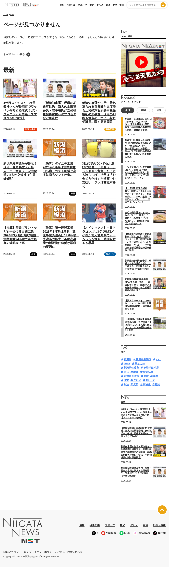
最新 (62, 5)
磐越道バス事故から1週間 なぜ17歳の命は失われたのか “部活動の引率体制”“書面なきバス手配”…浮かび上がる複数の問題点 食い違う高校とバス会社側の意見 (139, 148)
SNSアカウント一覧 (14, 551)
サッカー (140, 363)
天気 (135, 384)
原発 (126, 371)
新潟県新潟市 (143, 359)
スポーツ (82, 5)
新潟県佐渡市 (131, 367)
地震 (135, 371)
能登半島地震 (151, 367)
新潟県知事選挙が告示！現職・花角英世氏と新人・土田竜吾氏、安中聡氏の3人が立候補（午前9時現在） (20, 171)
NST (158, 359)
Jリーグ (150, 380)
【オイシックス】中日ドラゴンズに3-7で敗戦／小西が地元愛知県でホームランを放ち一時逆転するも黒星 (99, 235)
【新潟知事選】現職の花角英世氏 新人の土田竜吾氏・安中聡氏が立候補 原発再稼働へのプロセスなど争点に (61, 110)
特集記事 (71, 5)
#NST (127, 363)
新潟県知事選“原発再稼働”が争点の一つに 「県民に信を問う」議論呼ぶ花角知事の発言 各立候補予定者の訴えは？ (138, 285)
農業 (155, 376)
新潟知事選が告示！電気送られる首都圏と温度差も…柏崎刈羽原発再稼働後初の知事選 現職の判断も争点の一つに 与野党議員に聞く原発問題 (136, 452)
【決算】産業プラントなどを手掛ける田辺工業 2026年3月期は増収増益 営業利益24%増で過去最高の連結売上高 (21, 235)
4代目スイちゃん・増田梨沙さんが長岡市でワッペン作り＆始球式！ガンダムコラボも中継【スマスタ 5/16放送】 (20, 110)
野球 (146, 376)
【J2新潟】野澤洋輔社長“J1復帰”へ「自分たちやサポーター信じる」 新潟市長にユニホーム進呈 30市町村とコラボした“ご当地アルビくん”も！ (138, 195)
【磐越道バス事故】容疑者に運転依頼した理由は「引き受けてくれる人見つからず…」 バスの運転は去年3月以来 (138, 324)
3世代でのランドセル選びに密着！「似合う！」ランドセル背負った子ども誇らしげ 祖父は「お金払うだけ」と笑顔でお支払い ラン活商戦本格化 (99, 175)
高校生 (147, 384)
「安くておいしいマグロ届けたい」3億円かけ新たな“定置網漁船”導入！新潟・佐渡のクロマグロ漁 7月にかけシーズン (138, 172)
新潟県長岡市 (131, 376)
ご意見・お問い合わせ (69, 551)
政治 (126, 384)
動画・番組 (118, 5)
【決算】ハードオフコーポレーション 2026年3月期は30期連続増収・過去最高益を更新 (138, 304)
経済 (108, 5)
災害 (126, 380)
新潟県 (127, 359)
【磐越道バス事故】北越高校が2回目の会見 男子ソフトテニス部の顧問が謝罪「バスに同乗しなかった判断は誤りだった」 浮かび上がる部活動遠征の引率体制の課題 (138, 242)
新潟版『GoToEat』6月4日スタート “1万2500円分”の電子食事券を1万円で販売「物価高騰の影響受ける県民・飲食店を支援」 (138, 124)
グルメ (99, 5)
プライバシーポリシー (41, 551)
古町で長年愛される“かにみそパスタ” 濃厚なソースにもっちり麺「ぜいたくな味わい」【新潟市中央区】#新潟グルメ (138, 218)
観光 (92, 5)
